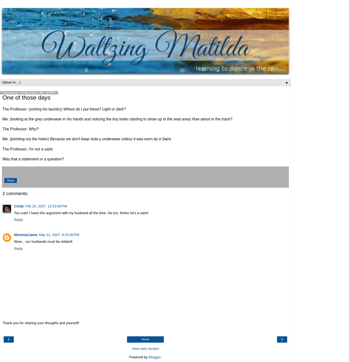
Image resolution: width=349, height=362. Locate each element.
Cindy (19, 206)
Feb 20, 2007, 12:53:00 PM (46, 206)
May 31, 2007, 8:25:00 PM (59, 235)
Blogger (155, 357)
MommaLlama (25, 235)
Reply (18, 220)
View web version (145, 349)
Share (11, 180)
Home (145, 339)
